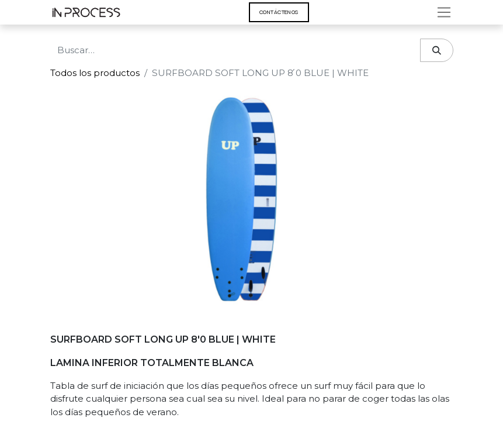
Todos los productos (95, 72)
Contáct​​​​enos (279, 12)
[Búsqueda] (436, 51)
